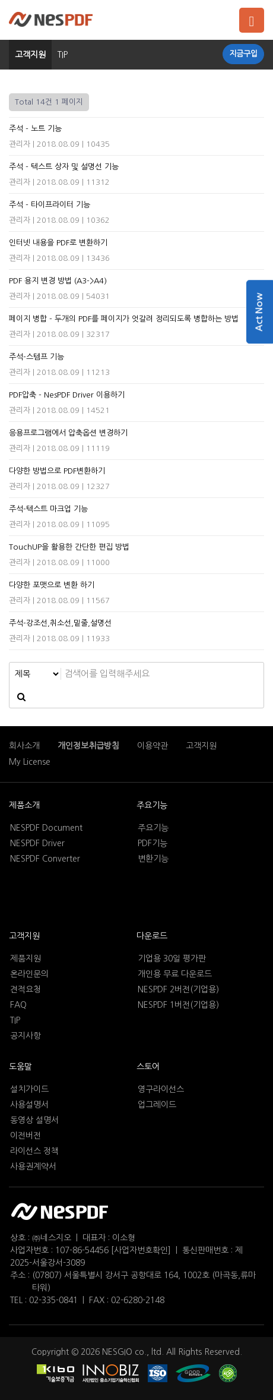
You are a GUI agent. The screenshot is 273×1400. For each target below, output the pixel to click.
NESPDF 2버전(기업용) (178, 989)
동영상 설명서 (34, 1120)
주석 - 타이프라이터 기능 (49, 205)
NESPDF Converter (45, 858)
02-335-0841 (53, 1300)
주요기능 (151, 805)
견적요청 (25, 989)
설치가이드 (29, 1089)
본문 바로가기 (0, 0)
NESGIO (117, 1352)
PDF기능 (152, 843)
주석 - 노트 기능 (35, 129)
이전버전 (25, 1135)
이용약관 (152, 746)
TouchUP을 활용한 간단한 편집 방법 (69, 547)
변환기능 (153, 858)
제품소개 (24, 805)
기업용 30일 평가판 (172, 958)
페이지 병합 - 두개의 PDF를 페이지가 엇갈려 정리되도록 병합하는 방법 (124, 319)
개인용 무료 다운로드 (175, 974)
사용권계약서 (33, 1166)
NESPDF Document (46, 828)
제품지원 (25, 958)
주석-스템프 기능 (36, 357)
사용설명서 (29, 1105)
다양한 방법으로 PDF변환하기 (57, 471)
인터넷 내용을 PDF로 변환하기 (58, 243)
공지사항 (25, 1036)
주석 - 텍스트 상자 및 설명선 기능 (64, 167)
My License (29, 762)
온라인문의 (29, 974)
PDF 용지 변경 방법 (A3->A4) (58, 281)
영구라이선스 (161, 1089)
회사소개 (24, 746)
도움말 (20, 1066)
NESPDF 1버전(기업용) (178, 1005)
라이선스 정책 (34, 1151)
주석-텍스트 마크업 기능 (48, 509)
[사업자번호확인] (141, 1250)
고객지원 (30, 55)
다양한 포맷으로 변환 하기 (51, 585)
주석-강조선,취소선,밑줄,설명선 (60, 623)
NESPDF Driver (37, 843)
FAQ (18, 1005)
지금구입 (243, 54)
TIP (15, 1020)
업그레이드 (157, 1105)
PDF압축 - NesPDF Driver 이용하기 (67, 395)
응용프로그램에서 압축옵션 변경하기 (68, 433)
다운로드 (151, 936)
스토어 (148, 1066)
